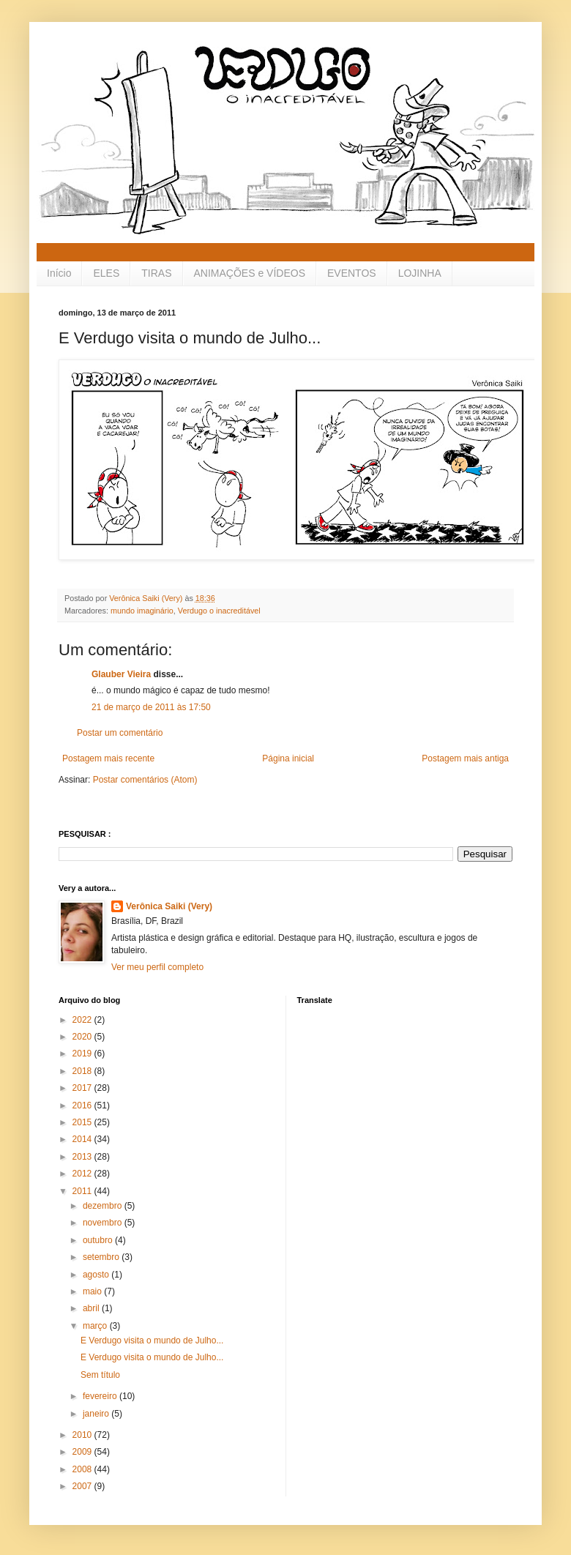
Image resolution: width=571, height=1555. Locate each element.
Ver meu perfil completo (157, 967)
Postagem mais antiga (465, 758)
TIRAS (156, 273)
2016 (83, 1105)
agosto (97, 1274)
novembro (103, 1222)
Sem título (100, 1375)
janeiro (97, 1414)
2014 (83, 1139)
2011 (83, 1191)
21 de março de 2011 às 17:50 (151, 707)
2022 (83, 1020)
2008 (83, 1469)
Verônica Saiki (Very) (169, 906)
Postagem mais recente (108, 758)
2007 (83, 1486)
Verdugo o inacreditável (219, 610)
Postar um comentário (120, 733)
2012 (83, 1173)
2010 (83, 1435)
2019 (83, 1053)
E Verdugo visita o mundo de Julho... (152, 1340)
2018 (83, 1071)
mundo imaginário (142, 610)
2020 (83, 1037)
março (96, 1326)
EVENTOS (351, 273)
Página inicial (288, 758)
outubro (99, 1240)
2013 (83, 1157)
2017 (83, 1088)
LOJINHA (419, 273)
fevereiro (101, 1396)
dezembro (103, 1206)
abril (92, 1308)
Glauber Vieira (121, 674)
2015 (83, 1122)
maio (93, 1291)
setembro (102, 1257)
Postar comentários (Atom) (145, 780)
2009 (83, 1452)
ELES (106, 273)
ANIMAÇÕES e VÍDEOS (249, 273)
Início (59, 273)
